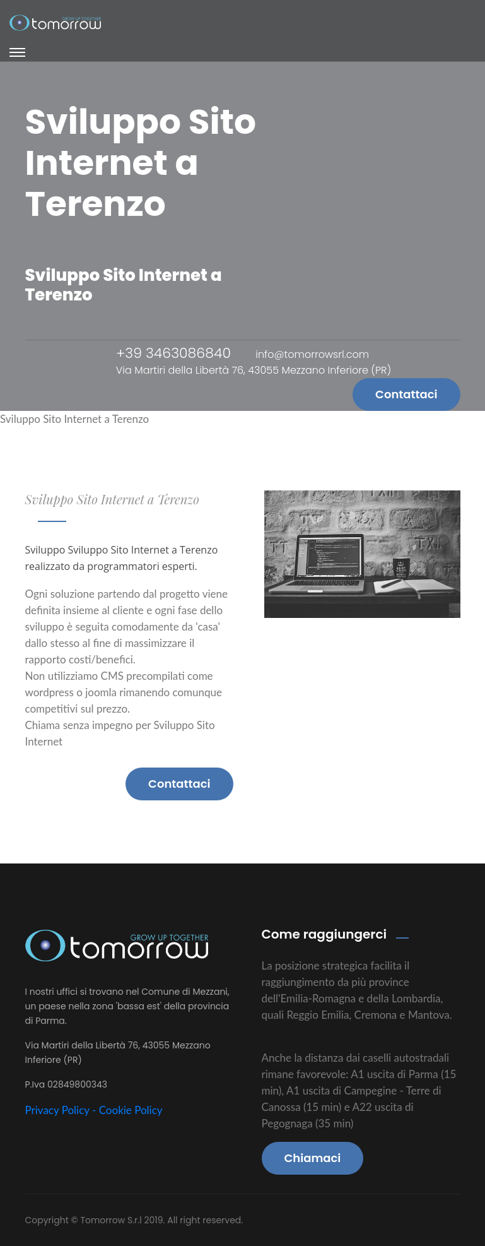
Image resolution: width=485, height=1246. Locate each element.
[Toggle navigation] (17, 52)
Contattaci (406, 394)
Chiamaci (312, 1158)
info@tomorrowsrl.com (312, 354)
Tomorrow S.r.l (112, 1220)
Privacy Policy (57, 1110)
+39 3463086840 (173, 353)
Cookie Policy (131, 1110)
